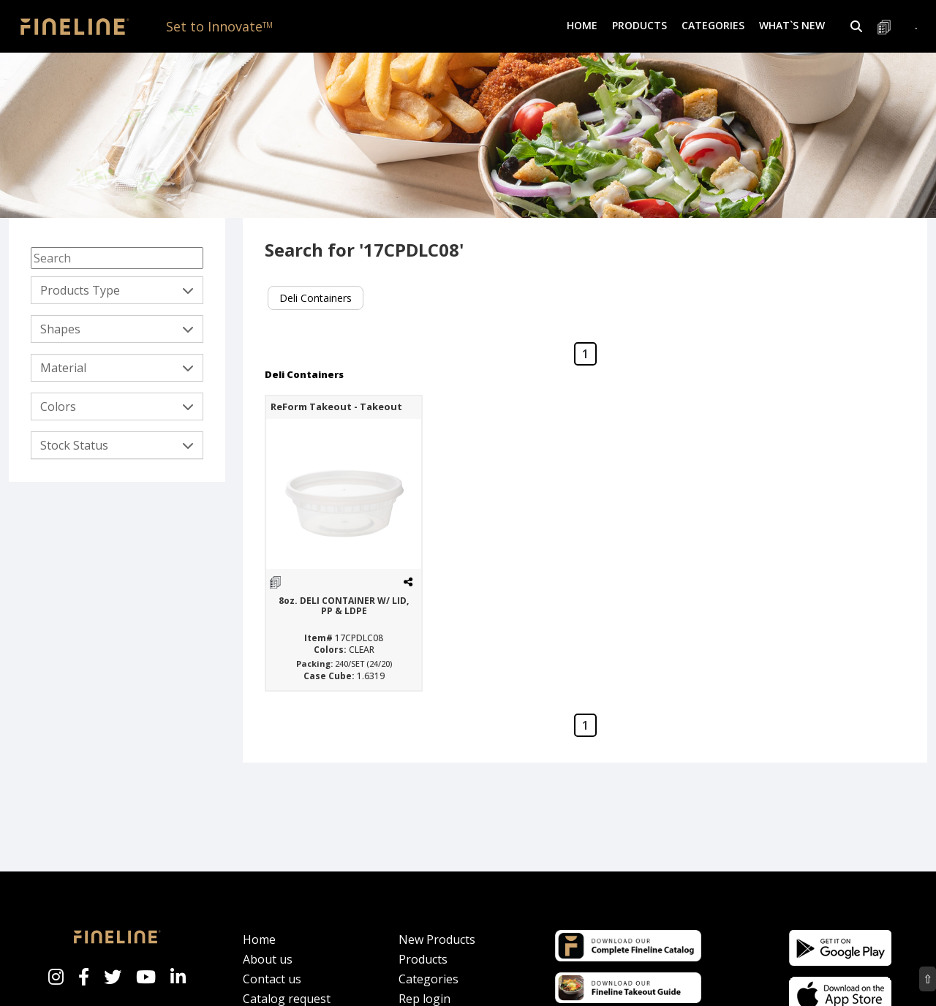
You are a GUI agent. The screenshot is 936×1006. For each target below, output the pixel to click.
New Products (437, 939)
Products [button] (639, 25)
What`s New (792, 25)
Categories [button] (713, 25)
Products (423, 959)
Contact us (272, 979)
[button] (856, 26)
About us (267, 959)
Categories (428, 979)
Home (582, 25)
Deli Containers (315, 298)
